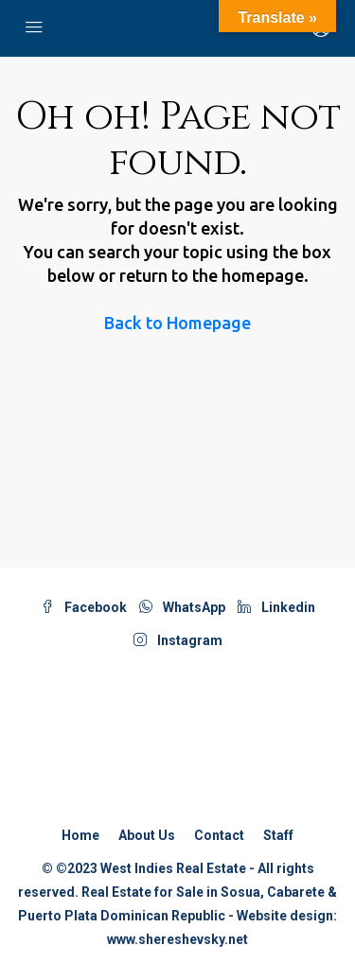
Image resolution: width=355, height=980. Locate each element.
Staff (278, 835)
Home (80, 835)
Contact (219, 835)
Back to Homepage (177, 322)
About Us (146, 835)
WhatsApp (182, 607)
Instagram (177, 640)
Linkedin (276, 607)
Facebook (84, 607)
